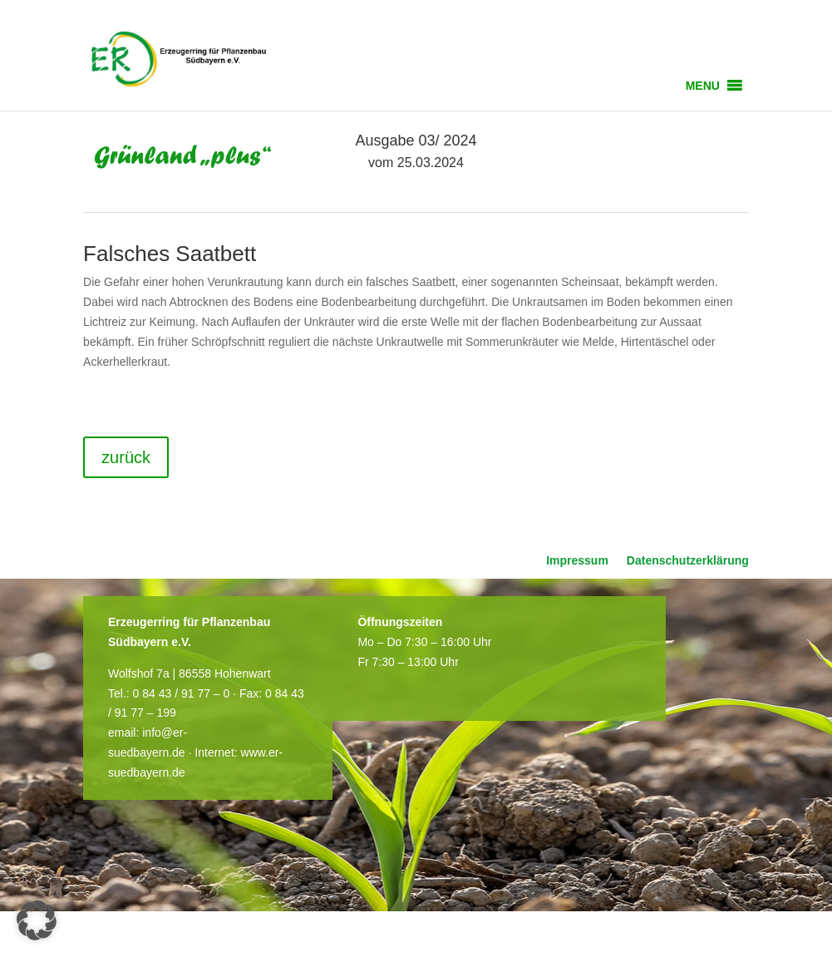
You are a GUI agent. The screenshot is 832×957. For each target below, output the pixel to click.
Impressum (577, 561)
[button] (703, 86)
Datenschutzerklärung (688, 561)
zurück (125, 457)
